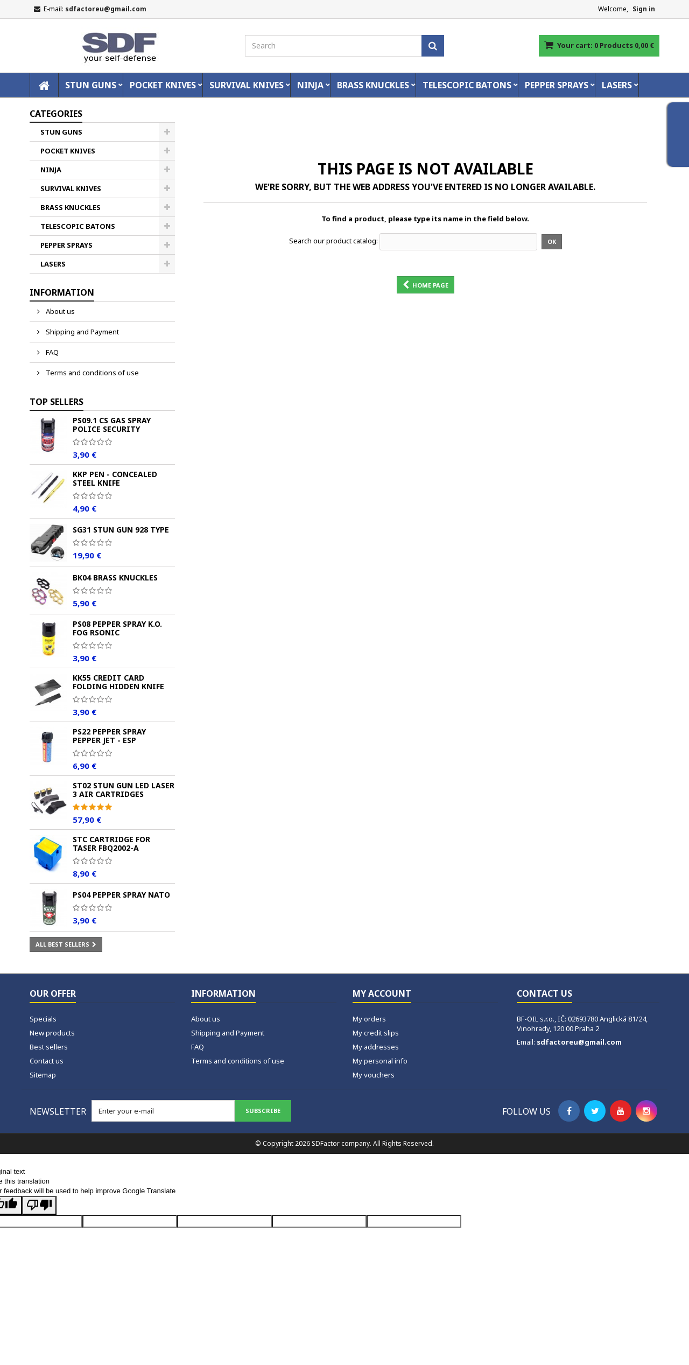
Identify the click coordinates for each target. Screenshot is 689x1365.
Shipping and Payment (81, 332)
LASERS (617, 85)
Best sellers (49, 1047)
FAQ (51, 352)
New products (52, 1033)
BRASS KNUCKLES (373, 85)
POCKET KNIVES (163, 85)
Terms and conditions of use (91, 372)
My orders (369, 1019)
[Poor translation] (39, 1205)
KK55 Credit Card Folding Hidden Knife (118, 682)
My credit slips (376, 1033)
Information (62, 292)
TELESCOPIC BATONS (467, 85)
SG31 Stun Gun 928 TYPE (121, 529)
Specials (43, 1019)
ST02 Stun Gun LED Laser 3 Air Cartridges (123, 789)
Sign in (643, 8)
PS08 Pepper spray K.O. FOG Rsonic (117, 628)
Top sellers (56, 402)
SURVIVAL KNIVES (246, 85)
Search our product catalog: (333, 241)
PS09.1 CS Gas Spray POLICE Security (112, 424)
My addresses (376, 1047)
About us (59, 311)
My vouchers (374, 1075)
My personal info (380, 1061)
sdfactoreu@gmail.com (579, 1042)
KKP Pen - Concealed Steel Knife (115, 478)
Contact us (47, 1061)
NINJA (310, 85)
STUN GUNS (90, 85)
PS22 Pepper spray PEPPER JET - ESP (109, 735)
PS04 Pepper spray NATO (121, 895)
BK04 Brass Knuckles (115, 577)
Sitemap (43, 1075)
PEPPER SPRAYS (556, 85)
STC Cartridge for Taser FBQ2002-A (111, 843)
